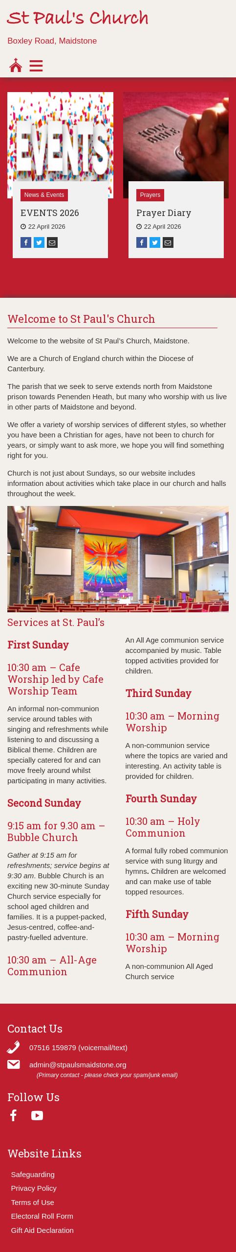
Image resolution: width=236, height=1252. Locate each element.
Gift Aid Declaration (42, 1230)
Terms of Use (32, 1202)
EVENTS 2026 (50, 212)
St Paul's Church (78, 19)
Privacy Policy (34, 1188)
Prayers (150, 195)
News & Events (44, 195)
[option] (60, 175)
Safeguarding (33, 1174)
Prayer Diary (164, 212)
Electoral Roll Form (42, 1216)
